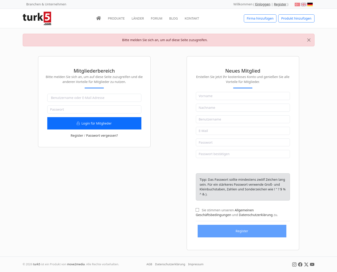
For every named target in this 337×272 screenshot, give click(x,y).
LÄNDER (137, 18)
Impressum (196, 264)
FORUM (156, 18)
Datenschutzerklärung (256, 215)
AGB (149, 264)
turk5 (36, 264)
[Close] (309, 40)
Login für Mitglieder (94, 123)
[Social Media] (294, 264)
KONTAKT (192, 18)
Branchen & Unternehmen (46, 4)
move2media (76, 264)
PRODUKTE (116, 18)
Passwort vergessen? (102, 135)
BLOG (173, 18)
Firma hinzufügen (260, 18)
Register (77, 135)
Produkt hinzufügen (296, 18)
